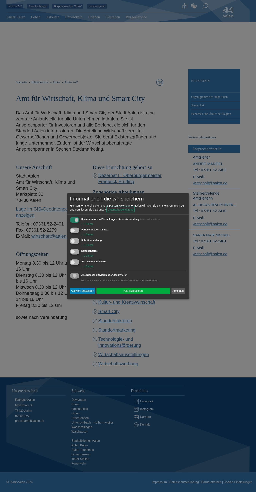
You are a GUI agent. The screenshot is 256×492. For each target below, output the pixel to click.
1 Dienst (87, 223)
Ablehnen (178, 290)
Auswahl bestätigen (82, 290)
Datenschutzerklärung (120, 209)
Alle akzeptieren (133, 290)
